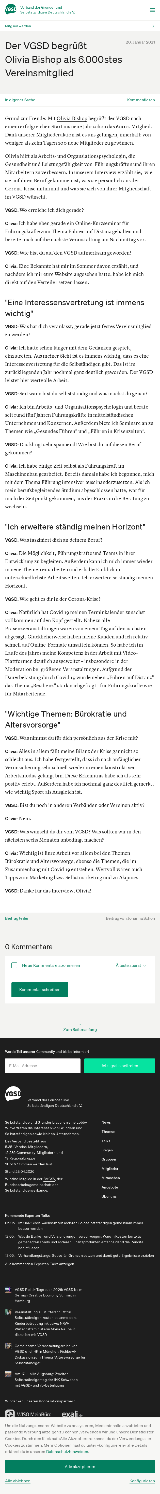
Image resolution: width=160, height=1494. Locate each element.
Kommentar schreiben (39, 989)
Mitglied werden (18, 26)
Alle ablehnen (17, 1480)
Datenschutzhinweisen (67, 1451)
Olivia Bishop (72, 118)
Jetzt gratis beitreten (126, 1065)
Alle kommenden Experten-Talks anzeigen (39, 1263)
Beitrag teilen (17, 918)
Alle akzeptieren (80, 1466)
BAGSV (49, 1178)
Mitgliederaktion (55, 134)
